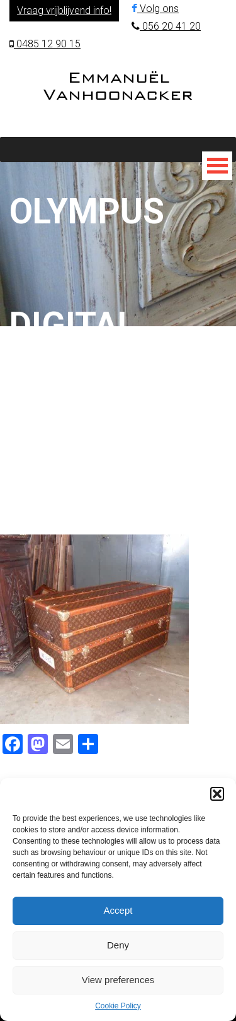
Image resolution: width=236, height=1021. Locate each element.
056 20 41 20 (166, 26)
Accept (118, 910)
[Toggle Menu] (217, 165)
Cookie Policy (118, 1005)
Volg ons (155, 9)
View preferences (118, 979)
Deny (118, 945)
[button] (217, 794)
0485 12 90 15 (45, 44)
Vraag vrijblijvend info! (64, 10)
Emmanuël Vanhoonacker (118, 85)
